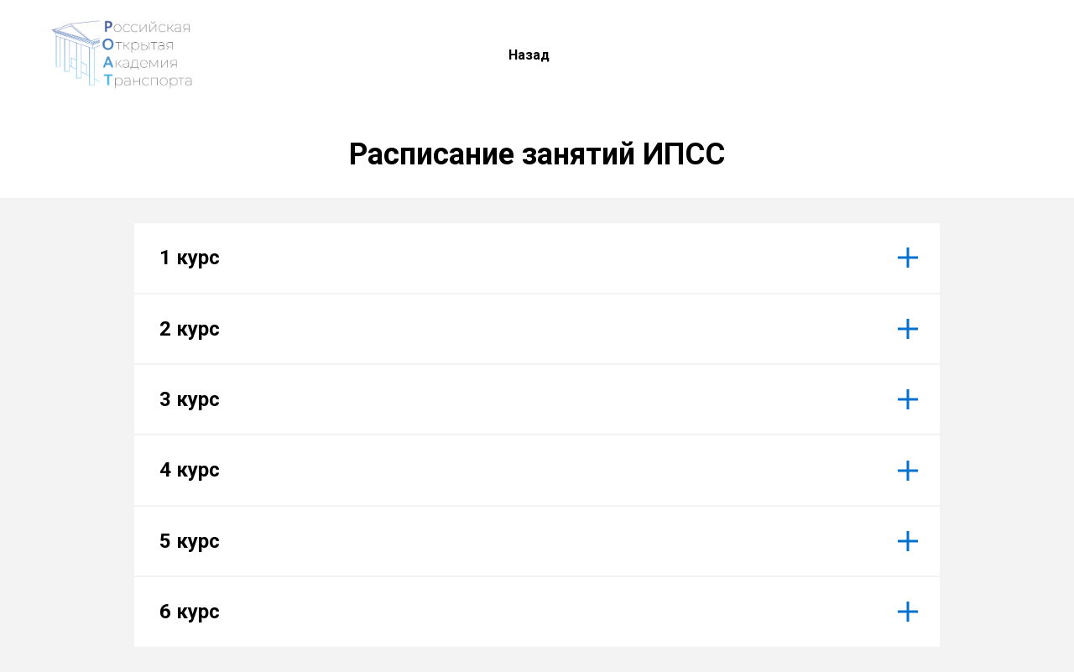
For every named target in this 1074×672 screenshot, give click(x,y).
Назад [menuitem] (529, 55)
